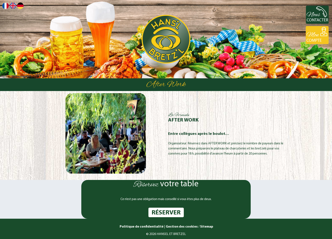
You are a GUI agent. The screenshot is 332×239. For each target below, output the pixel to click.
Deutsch (20, 6)
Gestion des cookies (182, 226)
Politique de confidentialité (141, 226)
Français (5, 6)
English (13, 5)
